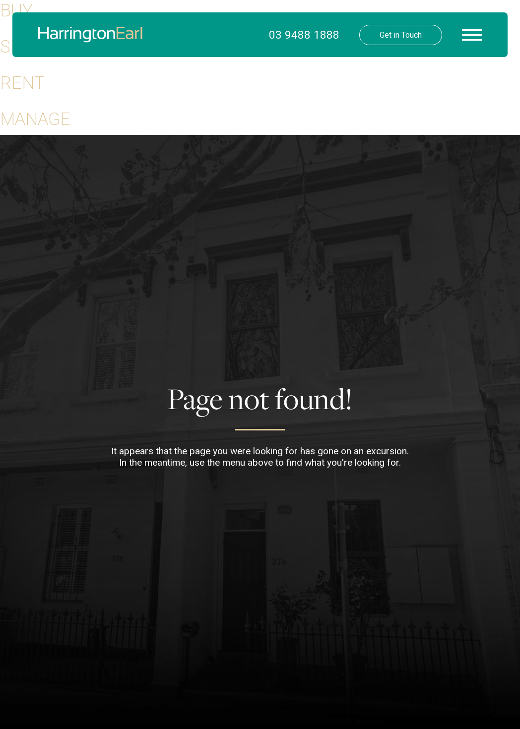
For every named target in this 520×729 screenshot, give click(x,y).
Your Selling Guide (232, 104)
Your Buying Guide (231, 84)
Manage (35, 119)
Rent (22, 82)
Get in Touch (401, 35)
